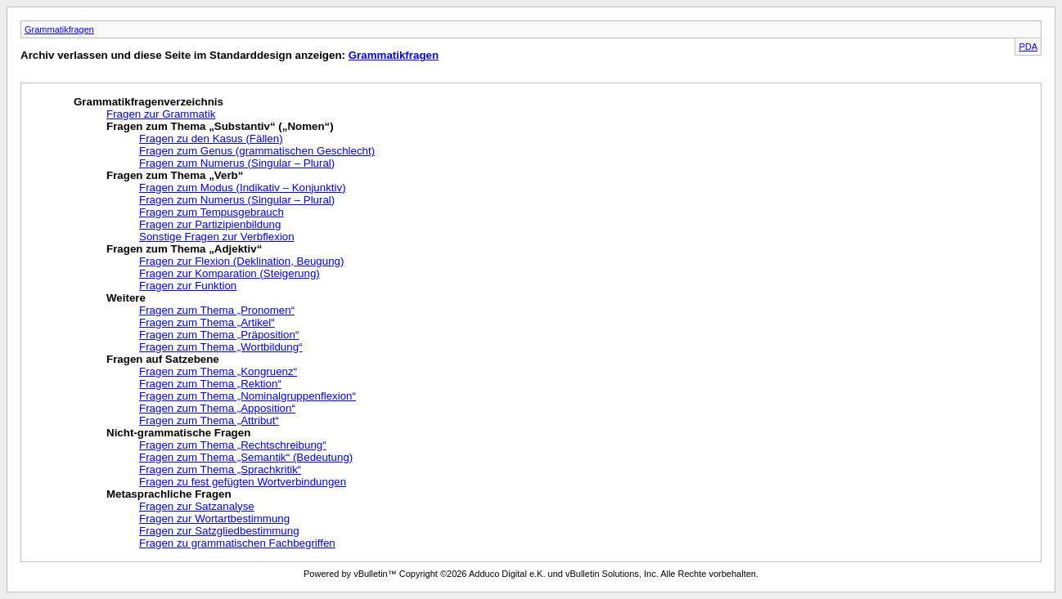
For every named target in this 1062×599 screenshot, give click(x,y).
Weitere (126, 298)
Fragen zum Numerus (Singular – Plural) (237, 163)
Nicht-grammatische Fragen (178, 433)
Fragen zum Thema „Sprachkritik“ (220, 469)
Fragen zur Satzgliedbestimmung (219, 531)
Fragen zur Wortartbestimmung (214, 518)
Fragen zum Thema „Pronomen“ (217, 310)
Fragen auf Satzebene (162, 359)
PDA (1028, 46)
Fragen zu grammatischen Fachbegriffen (237, 543)
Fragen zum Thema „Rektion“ (210, 384)
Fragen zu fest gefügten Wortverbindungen (242, 482)
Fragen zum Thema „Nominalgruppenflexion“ (247, 396)
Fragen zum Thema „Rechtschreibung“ (232, 445)
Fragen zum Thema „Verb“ (174, 175)
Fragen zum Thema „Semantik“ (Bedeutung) (246, 457)
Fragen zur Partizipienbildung (210, 224)
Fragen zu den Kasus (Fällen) (211, 138)
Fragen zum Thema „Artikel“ (207, 322)
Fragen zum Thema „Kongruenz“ (218, 371)
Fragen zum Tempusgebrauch (211, 212)
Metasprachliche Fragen (169, 494)
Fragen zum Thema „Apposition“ (217, 408)
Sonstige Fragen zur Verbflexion (217, 236)
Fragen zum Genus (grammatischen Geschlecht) (257, 151)
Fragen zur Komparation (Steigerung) (229, 273)
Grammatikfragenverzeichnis (148, 102)
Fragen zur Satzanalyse (196, 506)
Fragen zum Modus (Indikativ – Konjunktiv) (242, 187)
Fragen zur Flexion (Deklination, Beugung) (241, 261)
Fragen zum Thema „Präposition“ (219, 335)
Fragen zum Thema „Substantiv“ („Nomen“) (220, 126)
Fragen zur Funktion (187, 285)
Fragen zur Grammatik (160, 114)
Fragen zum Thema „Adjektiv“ (184, 249)
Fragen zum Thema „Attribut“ (209, 420)
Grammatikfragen (59, 29)
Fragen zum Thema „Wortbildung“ (221, 347)
